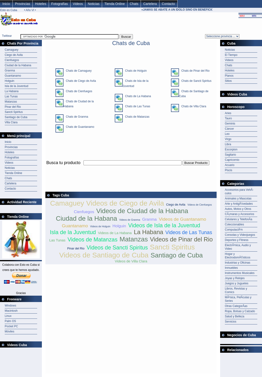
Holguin (9, 81)
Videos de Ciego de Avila (125, 203)
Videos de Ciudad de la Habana (142, 211)
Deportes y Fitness (236, 240)
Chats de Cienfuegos (78, 91)
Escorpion (231, 149)
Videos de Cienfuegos (199, 204)
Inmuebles (231, 267)
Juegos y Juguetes (236, 283)
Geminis (230, 123)
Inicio (6, 4)
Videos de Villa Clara (131, 261)
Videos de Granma (129, 219)
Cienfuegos (12, 60)
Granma (10, 70)
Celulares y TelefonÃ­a (238, 219)
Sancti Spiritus (14, 112)
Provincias (22, 4)
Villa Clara (11, 122)
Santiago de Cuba (16, 117)
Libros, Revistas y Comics (236, 290)
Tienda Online (114, 4)
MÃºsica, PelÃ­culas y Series (238, 299)
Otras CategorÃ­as (236, 306)
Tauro (228, 118)
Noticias (93, 4)
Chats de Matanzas (136, 116)
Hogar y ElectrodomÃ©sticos (237, 255)
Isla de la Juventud (16, 86)
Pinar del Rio (13, 106)
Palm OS (10, 321)
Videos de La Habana (115, 233)
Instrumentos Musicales (239, 273)
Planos (229, 75)
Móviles (9, 331)
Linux (8, 316)
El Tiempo (231, 55)
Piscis (228, 170)
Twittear (7, 35)
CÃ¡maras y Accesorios (239, 214)
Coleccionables (234, 224)
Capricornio (232, 160)
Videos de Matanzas (92, 239)
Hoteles (40, 4)
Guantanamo (13, 75)
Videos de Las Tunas (188, 232)
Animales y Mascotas (238, 198)
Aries (228, 113)
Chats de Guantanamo (79, 126)
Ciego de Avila (14, 55)
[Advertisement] (131, 168)
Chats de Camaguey (77, 70)
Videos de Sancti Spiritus (117, 247)
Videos (78, 4)
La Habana (12, 91)
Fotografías (59, 4)
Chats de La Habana (137, 96)
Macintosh (11, 310)
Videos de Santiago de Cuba (104, 255)
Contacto (168, 4)
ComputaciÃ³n (234, 229)
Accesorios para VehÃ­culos (239, 191)
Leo (227, 134)
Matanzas (11, 101)
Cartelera (150, 4)
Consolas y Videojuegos (240, 234)
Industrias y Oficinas (237, 262)
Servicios (230, 321)
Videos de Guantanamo (182, 219)
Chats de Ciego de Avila (80, 81)
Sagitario (230, 154)
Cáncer (229, 128)
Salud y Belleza (234, 316)
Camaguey (11, 49)
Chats (134, 4)
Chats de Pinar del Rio (194, 70)
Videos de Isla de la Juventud (164, 225)
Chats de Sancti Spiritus (195, 81)
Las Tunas (11, 96)
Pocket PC (11, 326)
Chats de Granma (76, 116)
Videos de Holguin (100, 226)
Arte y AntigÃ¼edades (239, 203)
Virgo (228, 139)
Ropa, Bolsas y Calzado (240, 311)
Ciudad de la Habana (18, 65)
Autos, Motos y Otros (238, 209)
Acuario (229, 165)
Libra (228, 144)
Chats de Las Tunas (136, 106)
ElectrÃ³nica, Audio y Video (238, 247)
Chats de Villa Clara (192, 106)
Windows (10, 305)
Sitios (228, 81)
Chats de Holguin (135, 70)
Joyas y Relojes (235, 278)
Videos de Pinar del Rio (181, 239)
